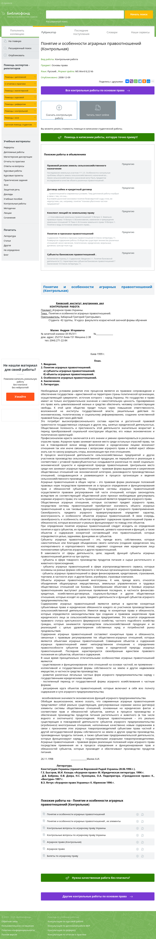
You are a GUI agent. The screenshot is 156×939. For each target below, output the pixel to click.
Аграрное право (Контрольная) (64, 841)
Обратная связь (10, 921)
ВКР (88, 925)
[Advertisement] (20, 309)
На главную (14, 41)
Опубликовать (16, 55)
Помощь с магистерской (16, 90)
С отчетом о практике (15, 83)
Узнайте (20, 396)
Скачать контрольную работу (59, 116)
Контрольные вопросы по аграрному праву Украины (76, 828)
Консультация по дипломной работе (67, 925)
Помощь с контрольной (16, 111)
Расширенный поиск (57, 21)
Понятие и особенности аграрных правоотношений (76, 814)
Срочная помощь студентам (18, 124)
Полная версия (9, 934)
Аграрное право (56, 848)
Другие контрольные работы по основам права (95, 896)
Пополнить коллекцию (17, 32)
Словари (112, 32)
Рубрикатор (48, 32)
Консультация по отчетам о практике (67, 934)
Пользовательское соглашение (18, 925)
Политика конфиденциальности (18, 930)
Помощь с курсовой (14, 97)
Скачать (137, 814)
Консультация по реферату (62, 930)
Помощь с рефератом (15, 104)
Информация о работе (142, 814)
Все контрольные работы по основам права (94, 90)
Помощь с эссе (12, 117)
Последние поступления (81, 32)
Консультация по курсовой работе (65, 921)
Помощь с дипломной (15, 77)
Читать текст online (97, 115)
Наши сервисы (140, 32)
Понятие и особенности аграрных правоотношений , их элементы (84, 821)
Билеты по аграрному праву (62, 855)
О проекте (7, 3)
